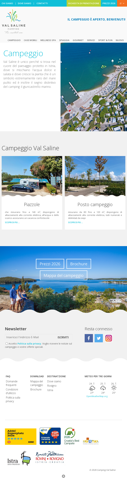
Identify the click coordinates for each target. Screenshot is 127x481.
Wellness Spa (48, 40)
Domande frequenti (12, 383)
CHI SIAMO (7, 3)
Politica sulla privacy (29, 343)
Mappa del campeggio (64, 275)
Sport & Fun (105, 40)
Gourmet (78, 40)
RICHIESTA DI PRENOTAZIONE (83, 3)
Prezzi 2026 (50, 263)
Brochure (78, 263)
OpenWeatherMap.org (96, 396)
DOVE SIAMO (24, 3)
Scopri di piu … (12, 222)
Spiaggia (64, 40)
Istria (50, 390)
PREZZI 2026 (109, 3)
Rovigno (52, 385)
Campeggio (14, 40)
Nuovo (120, 40)
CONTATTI (42, 3)
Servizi (91, 40)
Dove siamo (54, 381)
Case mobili (30, 40)
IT (122, 3)
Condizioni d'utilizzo (12, 391)
